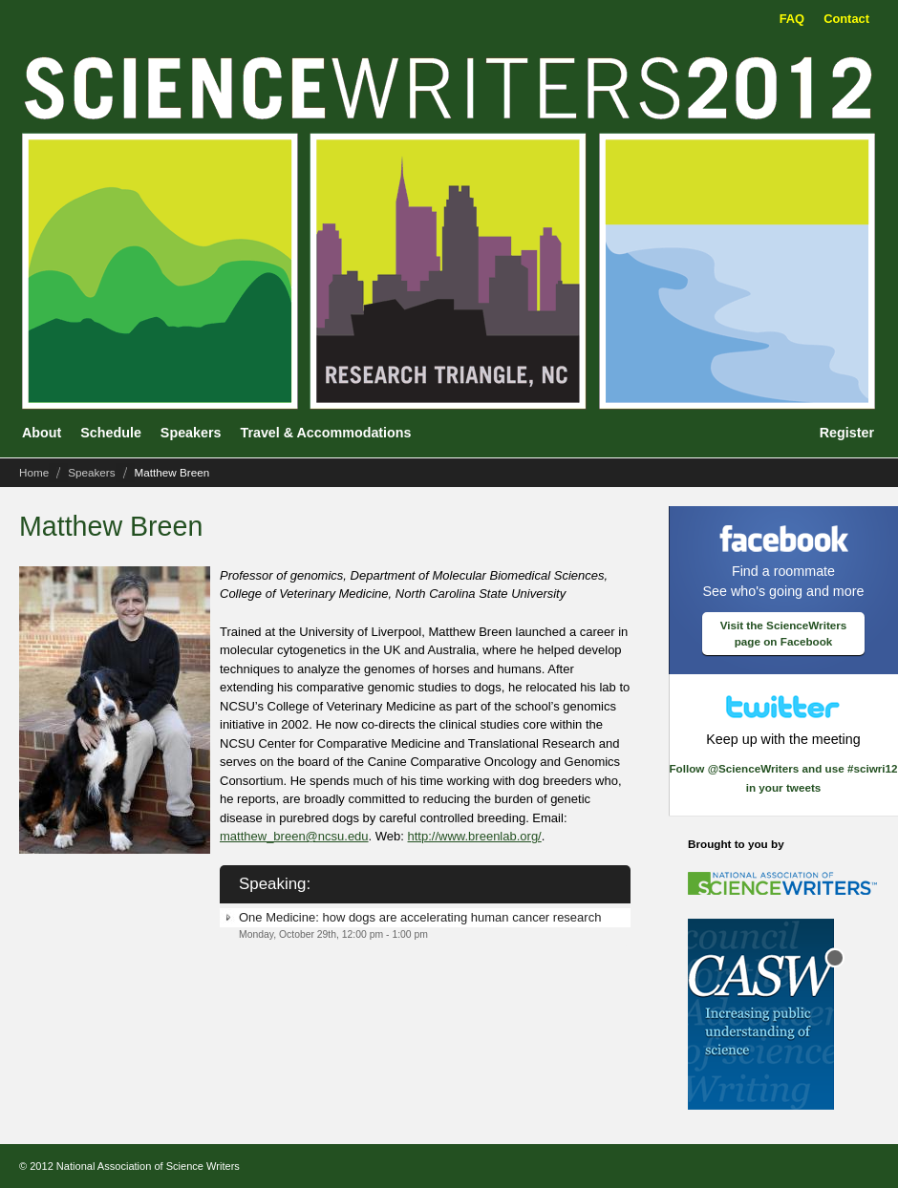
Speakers (91, 472)
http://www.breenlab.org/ (475, 836)
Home (34, 472)
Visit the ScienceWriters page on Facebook (783, 633)
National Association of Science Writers (148, 1166)
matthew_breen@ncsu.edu (294, 836)
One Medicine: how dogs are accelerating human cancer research (420, 917)
